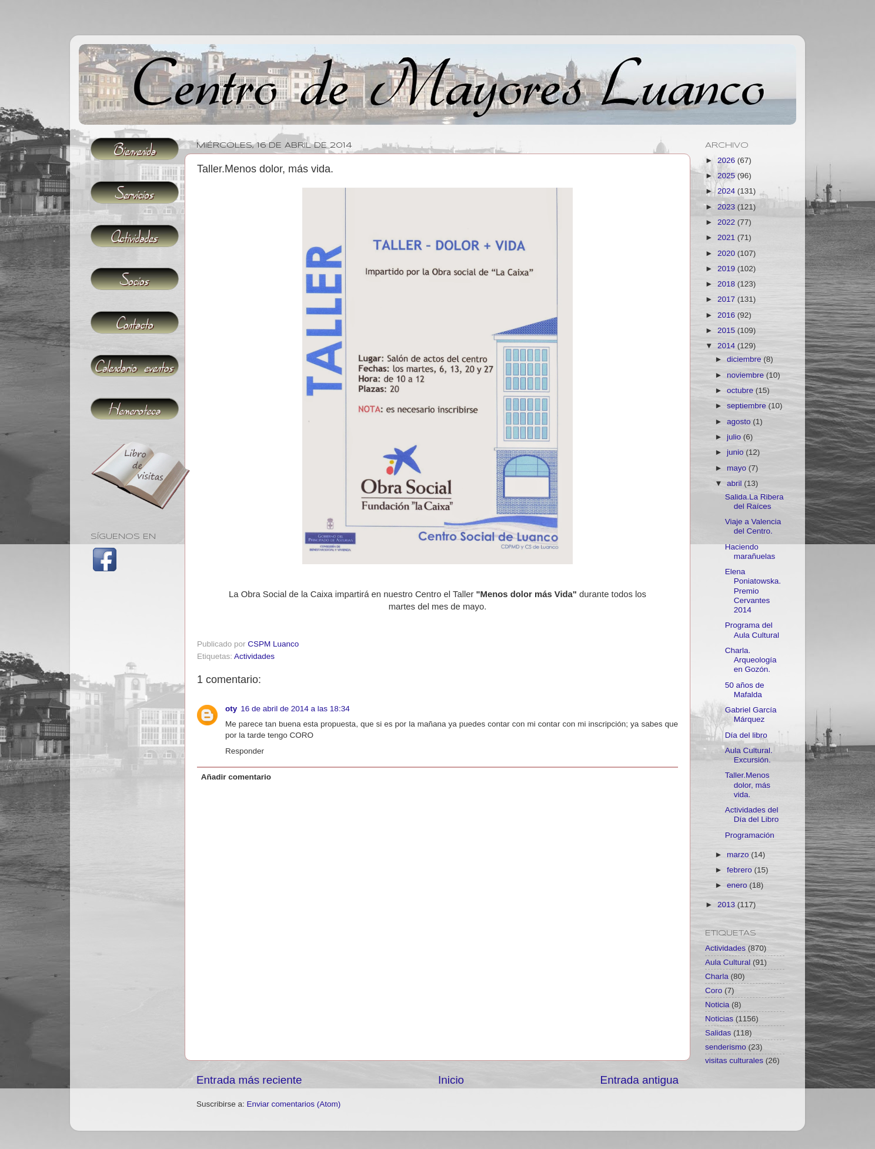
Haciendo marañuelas (750, 551)
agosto (740, 421)
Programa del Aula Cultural (752, 630)
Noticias (719, 1018)
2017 (727, 299)
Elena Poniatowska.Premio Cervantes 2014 (753, 590)
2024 (727, 190)
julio (735, 436)
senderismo (725, 1047)
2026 (727, 160)
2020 (727, 253)
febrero (740, 869)
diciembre (745, 359)
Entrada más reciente (249, 1080)
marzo (739, 854)
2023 (727, 206)
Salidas (718, 1032)
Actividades (254, 656)
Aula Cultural (727, 962)
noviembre (746, 375)
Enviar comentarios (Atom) (294, 1104)
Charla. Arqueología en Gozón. (751, 660)
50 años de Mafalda (744, 690)
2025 (727, 175)
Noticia (717, 1004)
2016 (727, 315)
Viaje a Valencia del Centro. (753, 526)
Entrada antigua (639, 1080)
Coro (713, 990)
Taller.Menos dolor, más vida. (747, 784)
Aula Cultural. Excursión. (749, 755)
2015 (727, 330)
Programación (749, 835)
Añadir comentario (236, 776)
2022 (727, 222)
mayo (738, 468)
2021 (727, 237)
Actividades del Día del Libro (752, 814)
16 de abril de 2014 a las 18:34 (295, 708)
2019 (727, 268)
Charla (717, 976)
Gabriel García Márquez (751, 714)
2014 (727, 345)
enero (738, 885)
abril (735, 483)
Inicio (451, 1080)
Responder (244, 751)
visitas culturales (734, 1060)
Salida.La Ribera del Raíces (754, 501)
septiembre (748, 405)
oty (231, 708)
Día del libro (746, 735)
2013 (727, 904)
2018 (727, 283)
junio (736, 452)
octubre (741, 390)
